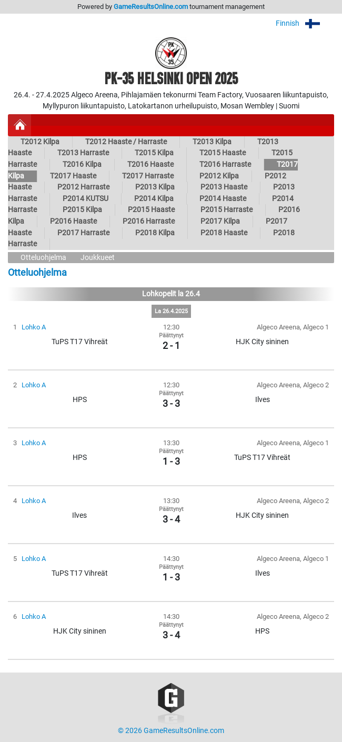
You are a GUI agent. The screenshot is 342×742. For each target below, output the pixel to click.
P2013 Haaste (223, 187)
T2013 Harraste (83, 152)
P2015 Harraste (226, 209)
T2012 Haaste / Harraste (126, 141)
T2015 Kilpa (154, 152)
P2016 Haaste (73, 221)
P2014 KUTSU (85, 198)
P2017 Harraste (83, 232)
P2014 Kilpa (154, 198)
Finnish (305, 23)
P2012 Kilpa (219, 176)
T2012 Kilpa (40, 141)
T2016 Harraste (225, 164)
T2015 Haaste (222, 152)
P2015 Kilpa (82, 209)
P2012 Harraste (83, 187)
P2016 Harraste (149, 221)
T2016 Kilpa (82, 164)
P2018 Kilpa (155, 232)
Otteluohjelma (43, 257)
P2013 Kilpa (155, 187)
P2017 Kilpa (220, 221)
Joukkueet (98, 257)
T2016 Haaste (150, 164)
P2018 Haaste (223, 232)
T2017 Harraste (148, 176)
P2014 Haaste (222, 198)
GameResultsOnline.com (151, 7)
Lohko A (34, 327)
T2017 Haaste (73, 176)
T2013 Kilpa (212, 141)
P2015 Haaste (151, 209)
